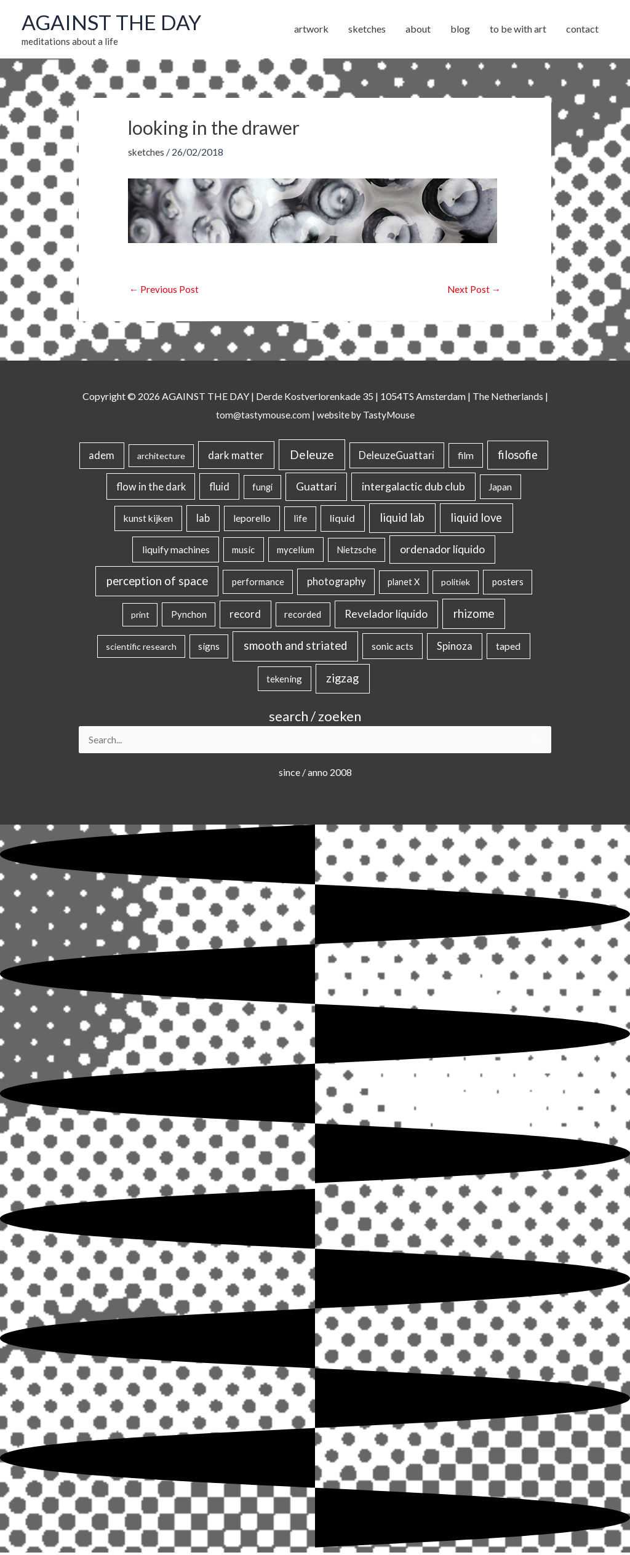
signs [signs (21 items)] (209, 648)
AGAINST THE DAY (114, 23)
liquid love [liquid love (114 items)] (476, 519)
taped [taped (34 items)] (508, 648)
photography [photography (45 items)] (336, 583)
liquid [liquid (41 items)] (342, 520)
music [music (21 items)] (243, 551)
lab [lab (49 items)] (203, 520)
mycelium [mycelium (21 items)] (295, 551)
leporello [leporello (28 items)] (252, 520)
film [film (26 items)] (466, 457)
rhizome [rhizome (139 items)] (473, 615)
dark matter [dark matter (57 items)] (236, 456)
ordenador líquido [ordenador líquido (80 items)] (442, 551)
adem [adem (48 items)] (101, 457)
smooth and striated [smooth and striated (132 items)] (295, 647)
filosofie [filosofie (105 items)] (518, 456)
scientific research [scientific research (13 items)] (141, 648)
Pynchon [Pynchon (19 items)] (189, 616)
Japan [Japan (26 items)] (500, 488)
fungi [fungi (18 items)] (262, 488)
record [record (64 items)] (245, 615)
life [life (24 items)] (300, 520)
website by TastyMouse (366, 416)
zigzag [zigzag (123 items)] (342, 680)
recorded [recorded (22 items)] (302, 616)
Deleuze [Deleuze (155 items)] (312, 456)
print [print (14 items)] (140, 616)
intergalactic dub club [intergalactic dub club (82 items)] (413, 487)
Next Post (473, 291)
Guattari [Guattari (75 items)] (316, 487)
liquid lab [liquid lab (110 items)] (402, 519)
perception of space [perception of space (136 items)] (157, 582)
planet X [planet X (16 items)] (404, 583)
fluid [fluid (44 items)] (219, 488)
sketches (146, 153)
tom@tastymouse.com (261, 416)
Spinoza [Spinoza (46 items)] (454, 648)
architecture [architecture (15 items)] (161, 457)
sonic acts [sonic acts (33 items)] (392, 648)
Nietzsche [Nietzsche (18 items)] (357, 551)
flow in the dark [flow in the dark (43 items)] (151, 488)
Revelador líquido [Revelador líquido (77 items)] (386, 615)
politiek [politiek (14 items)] (455, 583)
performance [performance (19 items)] (258, 583)
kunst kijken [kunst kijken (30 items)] (148, 520)
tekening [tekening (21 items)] (284, 680)
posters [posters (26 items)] (508, 583)
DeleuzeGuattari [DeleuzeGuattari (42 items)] (396, 457)
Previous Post (164, 291)
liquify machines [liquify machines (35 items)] (176, 551)
